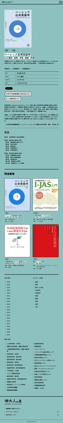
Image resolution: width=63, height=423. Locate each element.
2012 (8, 321)
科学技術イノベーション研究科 (16, 385)
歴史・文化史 (39, 288)
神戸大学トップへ (11, 415)
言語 (6, 50)
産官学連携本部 (39, 383)
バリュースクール (39, 349)
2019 (8, 302)
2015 (8, 313)
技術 (36, 296)
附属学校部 (37, 347)
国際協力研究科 (11, 382)
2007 (8, 335)
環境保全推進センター (40, 380)
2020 (8, 299)
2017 (8, 307)
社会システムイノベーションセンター (45, 366)
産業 (36, 299)
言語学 (8, 68)
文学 (36, 307)
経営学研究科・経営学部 (14, 360)
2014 (8, 315)
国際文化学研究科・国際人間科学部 (17, 347)
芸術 (36, 302)
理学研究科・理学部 (13, 363)
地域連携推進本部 (39, 386)
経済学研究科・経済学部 (14, 357)
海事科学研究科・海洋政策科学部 (17, 379)
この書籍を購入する (13, 99)
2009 (8, 329)
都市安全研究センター (40, 358)
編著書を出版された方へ (13, 409)
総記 (36, 282)
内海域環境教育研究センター (42, 355)
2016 (8, 310)
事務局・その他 (39, 388)
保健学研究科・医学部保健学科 (16, 368)
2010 (8, 327)
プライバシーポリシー (12, 412)
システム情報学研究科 (13, 374)
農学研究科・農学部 (13, 376)
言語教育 (17, 68)
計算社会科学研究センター (42, 372)
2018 (8, 304)
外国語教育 (27, 68)
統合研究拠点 (38, 377)
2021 (8, 296)
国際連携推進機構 (12, 390)
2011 (8, 324)
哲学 (36, 285)
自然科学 (38, 293)
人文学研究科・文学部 (13, 344)
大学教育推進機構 (12, 388)
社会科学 (38, 290)
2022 (8, 293)
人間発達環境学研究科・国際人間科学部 (18, 350)
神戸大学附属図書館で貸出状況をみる (19, 94)
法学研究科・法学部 (13, 354)
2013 (8, 318)
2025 (8, 285)
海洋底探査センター (40, 363)
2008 (8, 332)
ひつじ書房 (20, 76)
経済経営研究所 (39, 344)
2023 (8, 290)
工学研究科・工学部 (13, 371)
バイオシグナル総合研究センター (44, 352)
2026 (8, 282)
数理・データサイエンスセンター (44, 369)
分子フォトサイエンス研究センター (44, 361)
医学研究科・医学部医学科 (15, 365)
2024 (8, 288)
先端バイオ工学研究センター (42, 374)
